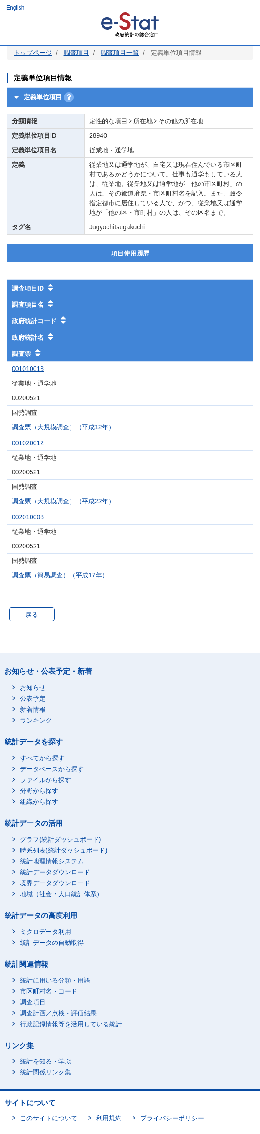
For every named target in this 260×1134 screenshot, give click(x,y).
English (15, 7)
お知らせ (33, 687)
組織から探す (39, 801)
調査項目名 (32, 303)
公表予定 (33, 698)
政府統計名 (32, 336)
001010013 (28, 368)
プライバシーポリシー (172, 1118)
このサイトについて (48, 1118)
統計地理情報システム (52, 861)
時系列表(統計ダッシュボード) (63, 850)
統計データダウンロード (55, 872)
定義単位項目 (37, 96)
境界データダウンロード (55, 883)
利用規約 (109, 1118)
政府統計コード (39, 320)
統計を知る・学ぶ (45, 1061)
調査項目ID (32, 287)
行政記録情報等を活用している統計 (71, 1024)
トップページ (33, 52)
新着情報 (33, 709)
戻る (31, 614)
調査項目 (76, 52)
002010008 (28, 517)
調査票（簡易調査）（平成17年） (60, 575)
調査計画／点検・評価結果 (58, 1013)
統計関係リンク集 (45, 1072)
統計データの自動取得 (52, 942)
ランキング (36, 720)
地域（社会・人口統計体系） (61, 894)
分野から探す (39, 791)
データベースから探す (52, 769)
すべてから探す (42, 758)
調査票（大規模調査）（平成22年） (63, 501)
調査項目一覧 (120, 52)
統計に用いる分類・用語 (55, 980)
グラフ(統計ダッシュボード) (60, 839)
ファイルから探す (45, 780)
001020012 (28, 443)
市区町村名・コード (48, 991)
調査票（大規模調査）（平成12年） (63, 427)
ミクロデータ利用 (45, 931)
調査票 (26, 352)
